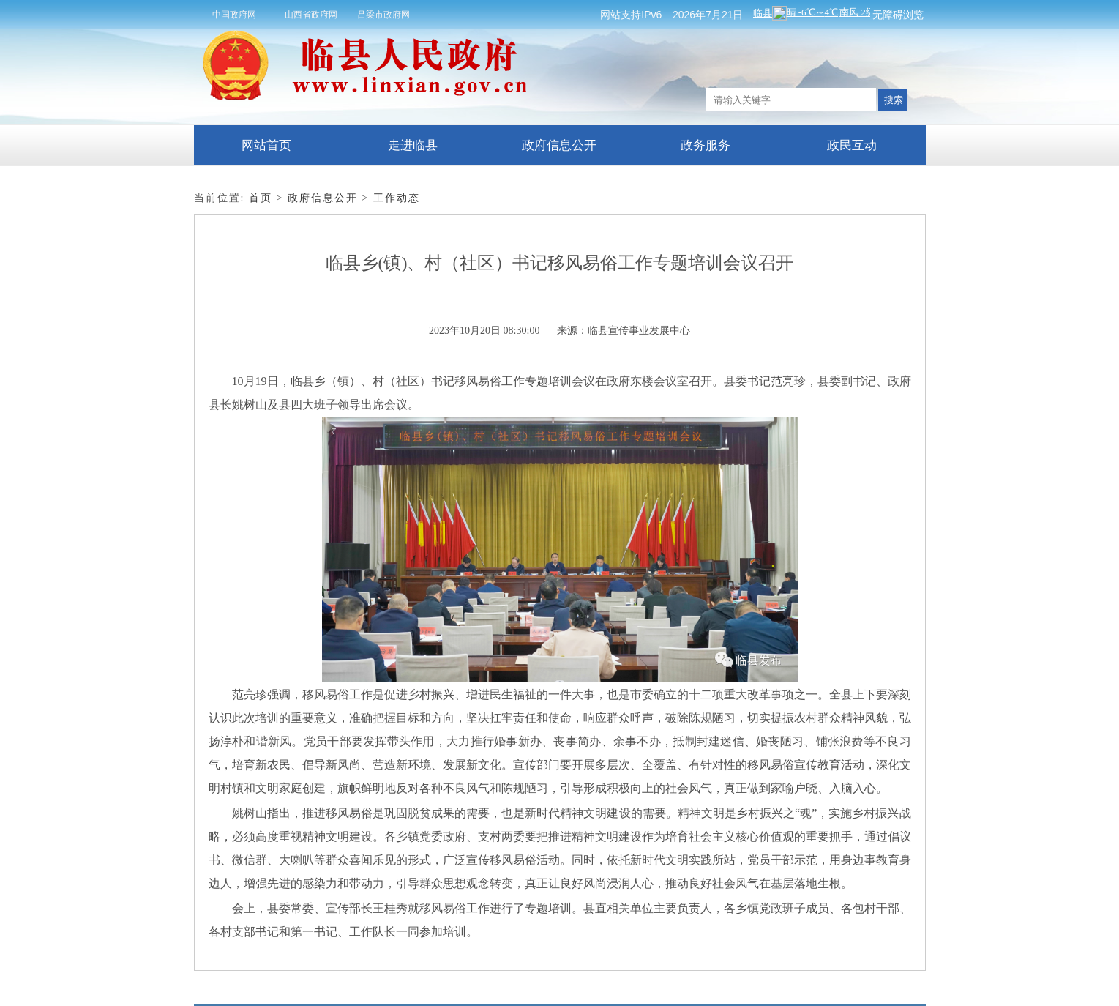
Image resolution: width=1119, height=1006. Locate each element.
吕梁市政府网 (383, 15)
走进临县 (413, 145)
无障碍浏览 (898, 15)
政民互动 (852, 145)
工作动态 (396, 198)
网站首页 (266, 145)
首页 (260, 198)
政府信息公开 (559, 145)
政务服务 (705, 145)
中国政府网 (234, 15)
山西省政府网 (311, 15)
